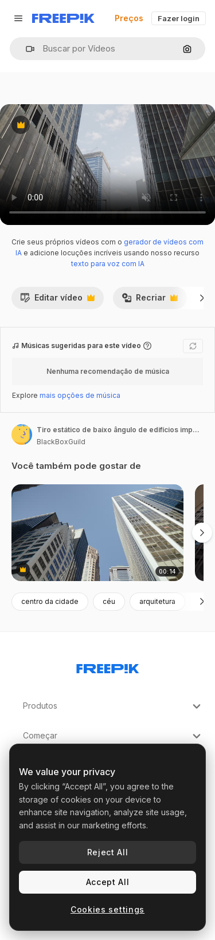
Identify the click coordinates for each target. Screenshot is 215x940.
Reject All (107, 852)
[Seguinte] (202, 298)
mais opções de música (80, 395)
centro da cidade (50, 601)
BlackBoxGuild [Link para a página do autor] (61, 441)
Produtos (113, 706)
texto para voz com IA (107, 263)
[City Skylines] (97, 532)
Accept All (108, 882)
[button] (25, 49)
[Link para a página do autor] (21, 434)
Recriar (150, 301)
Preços (129, 18)
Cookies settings (107, 909)
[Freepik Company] (108, 666)
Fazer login (179, 18)
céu (109, 601)
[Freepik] (63, 18)
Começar (113, 736)
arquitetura (157, 601)
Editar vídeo (57, 301)
